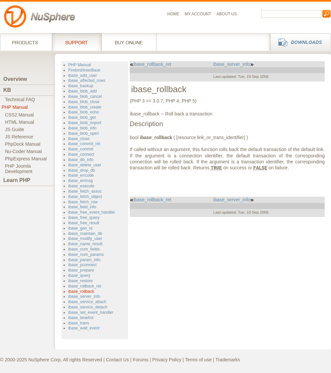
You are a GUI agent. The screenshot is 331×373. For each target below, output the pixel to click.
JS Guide (14, 129)
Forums (140, 359)
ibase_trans (78, 323)
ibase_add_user (82, 75)
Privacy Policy (166, 359)
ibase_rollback (81, 291)
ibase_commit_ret (84, 143)
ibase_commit (80, 149)
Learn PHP (16, 180)
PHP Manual (15, 107)
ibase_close (78, 138)
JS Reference (19, 136)
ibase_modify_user (85, 238)
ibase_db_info (80, 159)
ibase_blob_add (82, 91)
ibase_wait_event (83, 328)
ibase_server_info (84, 296)
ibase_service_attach (87, 301)
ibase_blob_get (82, 117)
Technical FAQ (20, 99)
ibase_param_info (84, 260)
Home (173, 14)
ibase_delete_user (84, 165)
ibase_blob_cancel (85, 96)
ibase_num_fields (84, 249)
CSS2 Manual (19, 114)
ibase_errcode (81, 175)
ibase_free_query (83, 217)
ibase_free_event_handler (91, 212)
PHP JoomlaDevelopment (19, 168)
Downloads (298, 42)
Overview (15, 79)
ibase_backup (80, 86)
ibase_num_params (86, 254)
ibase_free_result (83, 223)
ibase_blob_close (83, 101)
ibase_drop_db (81, 170)
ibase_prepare (81, 270)
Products (26, 42)
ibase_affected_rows (86, 80)
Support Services (76, 42)
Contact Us (117, 359)
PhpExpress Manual (26, 158)
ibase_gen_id (80, 228)
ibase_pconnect (82, 265)
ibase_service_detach (87, 307)
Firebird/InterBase (84, 70)
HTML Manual (19, 122)
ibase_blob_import (84, 122)
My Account (198, 14)
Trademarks (227, 359)
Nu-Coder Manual (23, 151)
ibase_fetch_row (83, 202)
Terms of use (198, 359)
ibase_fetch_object (85, 196)
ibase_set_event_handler (90, 312)
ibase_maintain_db (85, 233)
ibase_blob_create (84, 107)
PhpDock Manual (23, 144)
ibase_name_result (85, 244)
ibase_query (79, 275)
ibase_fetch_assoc (85, 191)
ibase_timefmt (80, 317)
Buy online (128, 42)
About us (227, 14)
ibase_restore (80, 281)
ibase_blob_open (83, 133)
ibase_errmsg (80, 180)
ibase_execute (81, 186)
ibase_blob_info (82, 128)
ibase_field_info (82, 207)
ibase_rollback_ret (84, 286)
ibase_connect (81, 154)
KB (7, 90)
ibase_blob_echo (83, 112)
